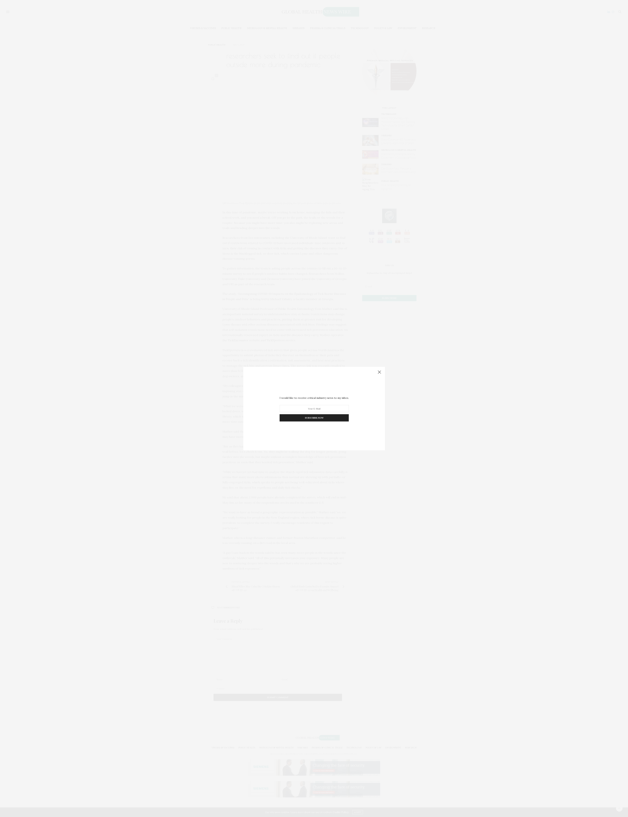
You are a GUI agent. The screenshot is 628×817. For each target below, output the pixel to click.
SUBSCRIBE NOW (314, 417)
